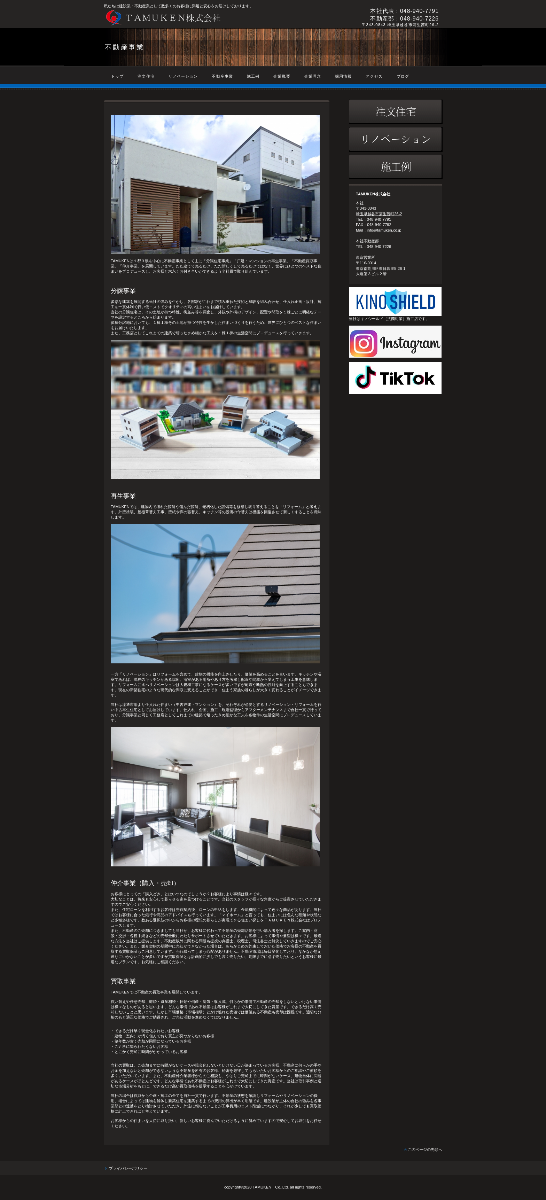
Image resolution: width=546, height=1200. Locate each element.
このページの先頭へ (425, 1149)
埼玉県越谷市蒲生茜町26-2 (379, 214)
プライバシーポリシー (128, 1168)
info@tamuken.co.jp (384, 230)
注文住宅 (396, 112)
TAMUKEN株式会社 (199, 17)
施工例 (396, 167)
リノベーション (396, 139)
